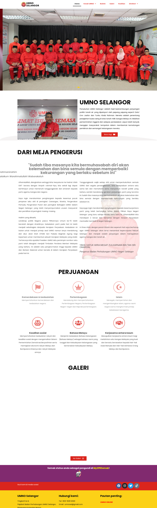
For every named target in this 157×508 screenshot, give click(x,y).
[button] (76, 87)
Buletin (103, 4)
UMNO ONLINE (106, 475)
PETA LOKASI (23, 493)
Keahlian (121, 4)
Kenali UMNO (90, 4)
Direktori (133, 4)
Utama (77, 4)
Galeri (112, 4)
